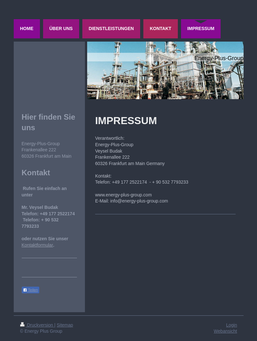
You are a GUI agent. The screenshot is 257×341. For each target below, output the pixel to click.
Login (231, 325)
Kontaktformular (37, 245)
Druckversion (37, 325)
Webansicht (225, 331)
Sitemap (65, 325)
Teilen (30, 290)
